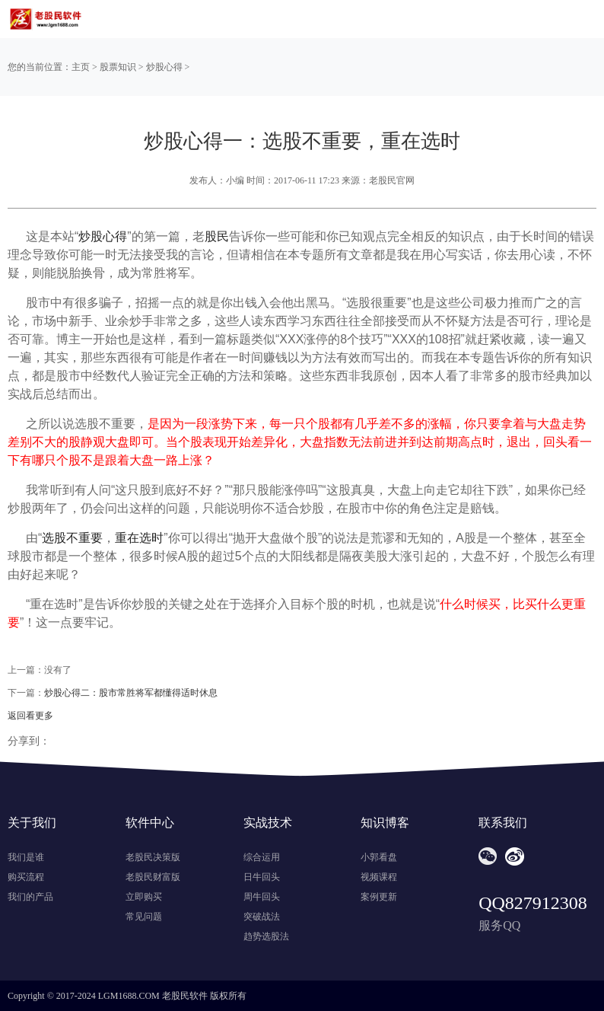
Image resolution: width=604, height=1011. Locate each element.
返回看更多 (30, 715)
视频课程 (379, 877)
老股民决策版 (153, 857)
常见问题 (144, 916)
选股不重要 (72, 537)
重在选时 (139, 537)
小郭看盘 (379, 857)
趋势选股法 (266, 936)
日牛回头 (261, 877)
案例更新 (379, 896)
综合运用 (261, 857)
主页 (81, 67)
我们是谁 (26, 857)
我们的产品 (30, 896)
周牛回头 (261, 896)
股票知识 (118, 67)
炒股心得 (164, 67)
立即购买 (144, 896)
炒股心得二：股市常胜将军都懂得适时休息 (131, 692)
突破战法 (261, 916)
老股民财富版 (153, 877)
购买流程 (26, 877)
